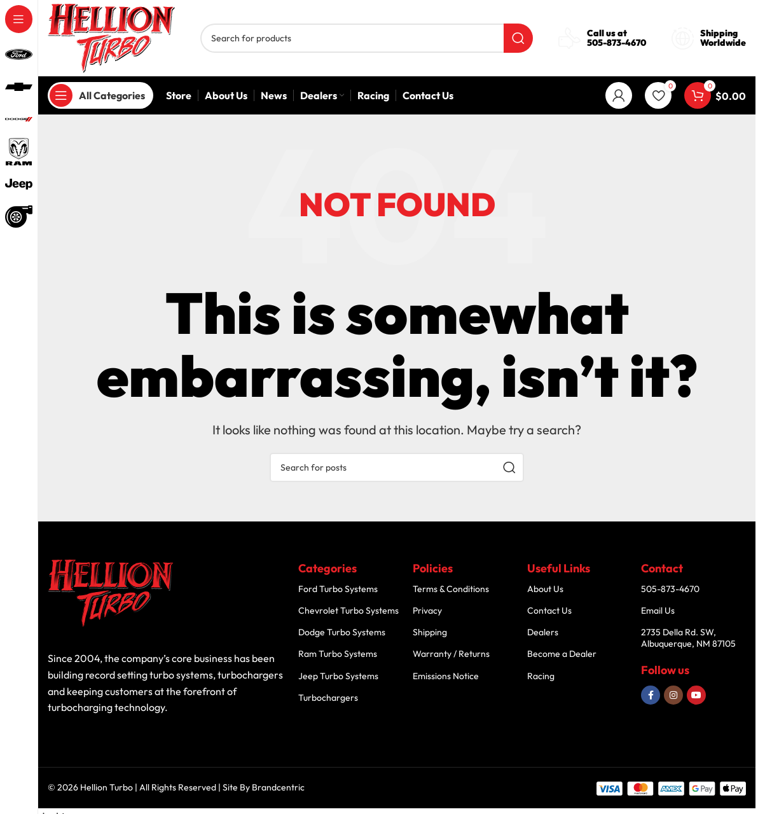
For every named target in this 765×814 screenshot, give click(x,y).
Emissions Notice (446, 676)
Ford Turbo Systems (338, 589)
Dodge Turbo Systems (341, 632)
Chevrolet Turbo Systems (348, 610)
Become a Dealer (561, 653)
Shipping (430, 632)
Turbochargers (328, 697)
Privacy (427, 610)
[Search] (366, 38)
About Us (545, 589)
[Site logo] (111, 36)
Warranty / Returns (451, 653)
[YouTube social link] (696, 695)
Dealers (542, 632)
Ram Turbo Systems (337, 653)
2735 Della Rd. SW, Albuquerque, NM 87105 (688, 637)
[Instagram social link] (673, 695)
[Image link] (111, 593)
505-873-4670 (616, 42)
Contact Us (549, 610)
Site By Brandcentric (264, 787)
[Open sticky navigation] (100, 95)
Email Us (658, 610)
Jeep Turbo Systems (338, 676)
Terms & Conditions (451, 589)
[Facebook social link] (650, 695)
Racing (541, 676)
